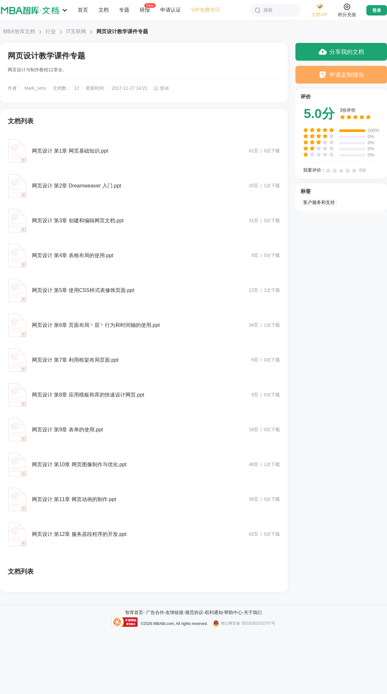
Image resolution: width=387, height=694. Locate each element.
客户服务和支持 (319, 202)
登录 (376, 10)
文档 (103, 10)
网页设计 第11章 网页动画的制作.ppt (74, 499)
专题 (124, 10)
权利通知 (214, 612)
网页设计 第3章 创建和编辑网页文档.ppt (78, 220)
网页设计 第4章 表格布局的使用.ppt (72, 255)
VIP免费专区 (205, 10)
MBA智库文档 (19, 31)
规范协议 (194, 612)
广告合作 (155, 612)
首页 (83, 10)
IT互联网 (76, 31)
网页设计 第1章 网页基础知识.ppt (70, 151)
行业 (50, 31)
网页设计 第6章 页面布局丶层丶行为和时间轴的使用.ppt (96, 325)
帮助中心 (233, 612)
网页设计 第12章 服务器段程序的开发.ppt (79, 534)
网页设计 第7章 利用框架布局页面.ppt (75, 360)
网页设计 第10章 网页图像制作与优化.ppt (79, 464)
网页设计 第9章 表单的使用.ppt (67, 429)
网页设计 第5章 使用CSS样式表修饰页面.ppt (83, 290)
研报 (145, 10)
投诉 (161, 88)
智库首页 (134, 612)
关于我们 (253, 612)
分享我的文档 (341, 52)
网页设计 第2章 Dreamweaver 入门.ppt (76, 185)
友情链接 (174, 612)
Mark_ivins (35, 88)
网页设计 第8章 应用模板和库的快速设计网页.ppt (88, 394)
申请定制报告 (341, 75)
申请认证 (170, 10)
